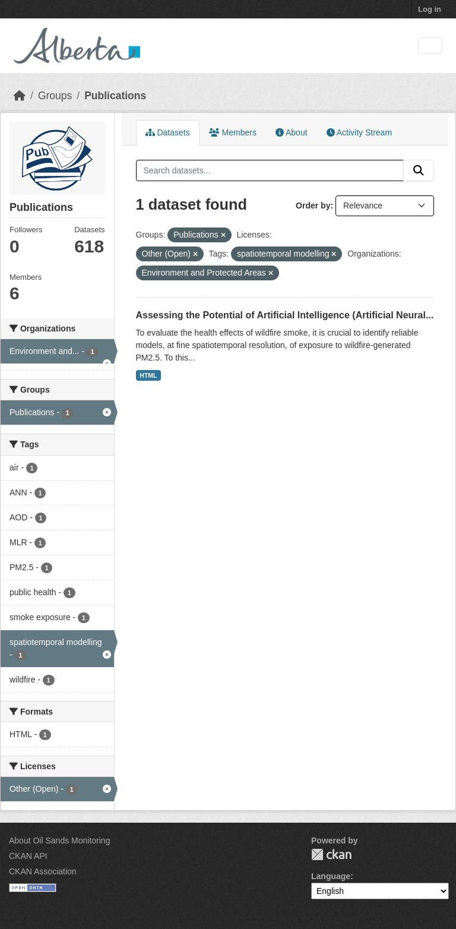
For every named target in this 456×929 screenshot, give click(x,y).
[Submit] (418, 170)
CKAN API (28, 856)
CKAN (331, 854)
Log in (429, 9)
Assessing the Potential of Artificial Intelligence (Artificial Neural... (285, 315)
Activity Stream (359, 132)
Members (232, 132)
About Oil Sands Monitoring (59, 840)
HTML (148, 375)
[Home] (20, 96)
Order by (313, 205)
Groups (55, 96)
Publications (115, 96)
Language (330, 876)
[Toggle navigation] (430, 46)
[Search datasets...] (270, 170)
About (292, 132)
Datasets (167, 132)
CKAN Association (43, 871)
